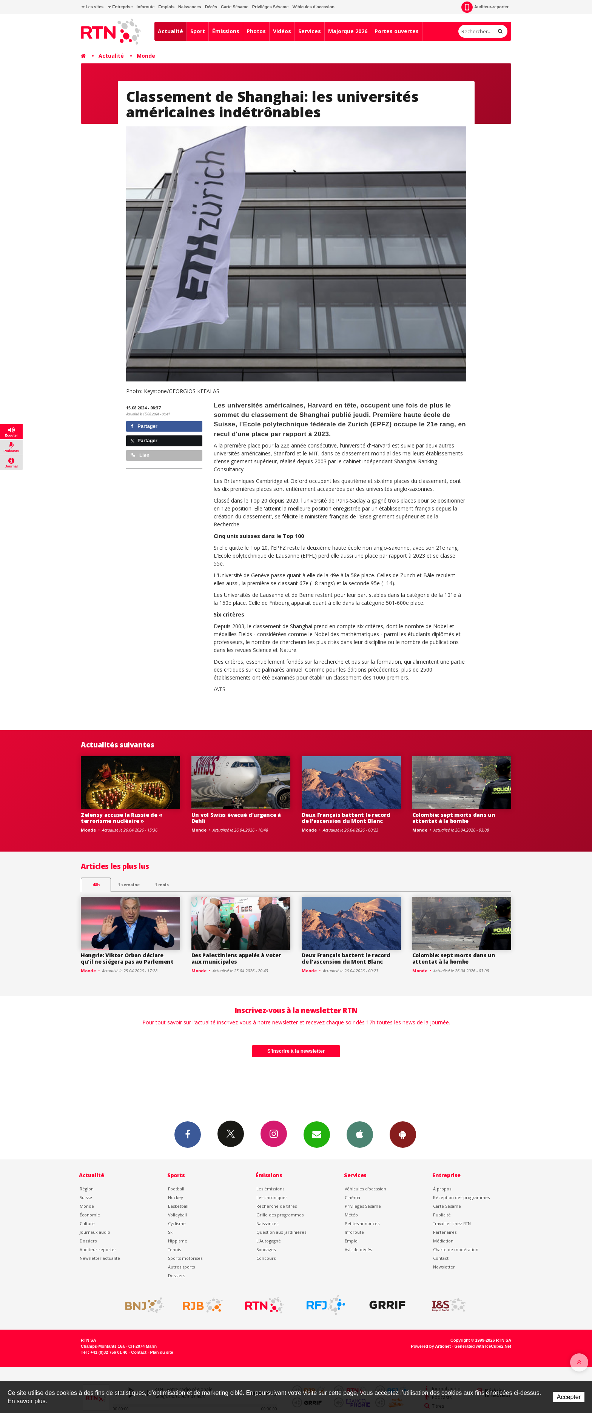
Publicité (442, 1214)
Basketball (178, 1206)
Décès (211, 7)
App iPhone (360, 1134)
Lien (140, 455)
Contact (441, 1258)
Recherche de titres (276, 1206)
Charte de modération (455, 1249)
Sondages (266, 1249)
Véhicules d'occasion (313, 7)
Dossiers (88, 1240)
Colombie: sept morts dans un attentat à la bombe (453, 818)
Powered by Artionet (431, 1346)
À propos (442, 1188)
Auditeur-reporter (485, 7)
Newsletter (444, 1266)
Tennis (174, 1249)
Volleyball (177, 1214)
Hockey (175, 1197)
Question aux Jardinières (281, 1232)
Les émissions (270, 1188)
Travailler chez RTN (452, 1223)
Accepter (569, 1397)
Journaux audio (95, 1232)
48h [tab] (96, 884)
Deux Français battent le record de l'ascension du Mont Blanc (346, 818)
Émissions (225, 31)
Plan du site (161, 1352)
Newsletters (317, 1134)
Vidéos (282, 31)
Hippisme (177, 1240)
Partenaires (444, 1232)
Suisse (86, 1197)
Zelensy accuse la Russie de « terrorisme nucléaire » (121, 818)
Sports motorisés (185, 1258)
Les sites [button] (92, 7)
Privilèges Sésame (270, 7)
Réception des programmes (461, 1197)
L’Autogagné (268, 1240)
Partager (144, 426)
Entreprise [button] (120, 7)
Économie (90, 1214)
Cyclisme (177, 1223)
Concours (266, 1258)
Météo (351, 1214)
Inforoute (146, 7)
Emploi (352, 1240)
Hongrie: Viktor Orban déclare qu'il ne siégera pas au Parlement (127, 958)
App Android (403, 1134)
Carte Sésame (234, 7)
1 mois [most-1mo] (162, 884)
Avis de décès (358, 1249)
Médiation (443, 1240)
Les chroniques (271, 1197)
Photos (256, 31)
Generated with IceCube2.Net (483, 1346)
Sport (197, 31)
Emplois (166, 7)
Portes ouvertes (397, 31)
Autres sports (181, 1266)
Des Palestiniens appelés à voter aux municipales (236, 958)
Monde (146, 55)
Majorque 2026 (347, 31)
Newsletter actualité (100, 1258)
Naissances (189, 7)
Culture (87, 1223)
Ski (171, 1232)
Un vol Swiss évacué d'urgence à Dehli (236, 818)
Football (176, 1188)
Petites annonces (362, 1223)
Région (87, 1188)
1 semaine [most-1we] (129, 884)
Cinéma (352, 1197)
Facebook (187, 1134)
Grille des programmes (280, 1214)
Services (309, 31)
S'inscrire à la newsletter (296, 1051)
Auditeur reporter (98, 1249)
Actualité (170, 31)
